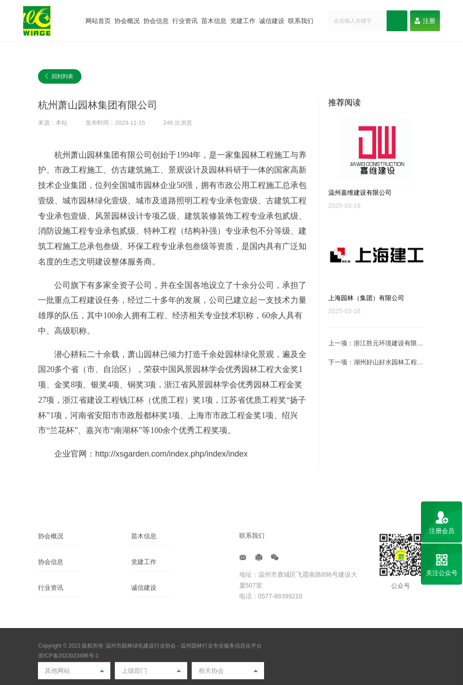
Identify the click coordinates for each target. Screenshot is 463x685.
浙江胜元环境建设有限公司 (392, 358)
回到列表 (59, 77)
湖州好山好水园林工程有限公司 (398, 377)
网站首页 (98, 20)
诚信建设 (271, 20)
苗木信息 (214, 20)
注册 (425, 20)
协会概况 (127, 20)
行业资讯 (185, 20)
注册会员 (441, 530)
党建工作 (242, 20)
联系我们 (300, 20)
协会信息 (156, 20)
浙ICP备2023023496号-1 (68, 679)
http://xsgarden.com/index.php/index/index (171, 468)
